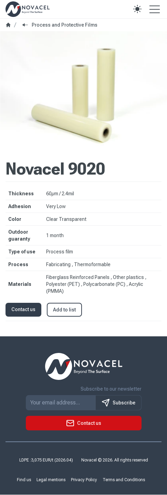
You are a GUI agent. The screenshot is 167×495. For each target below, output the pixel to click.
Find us (24, 480)
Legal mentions (50, 480)
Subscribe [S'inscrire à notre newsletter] (118, 403)
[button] (137, 9)
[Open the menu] (154, 9)
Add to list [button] (64, 309)
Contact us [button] (23, 309)
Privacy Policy (84, 480)
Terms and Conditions (124, 480)
